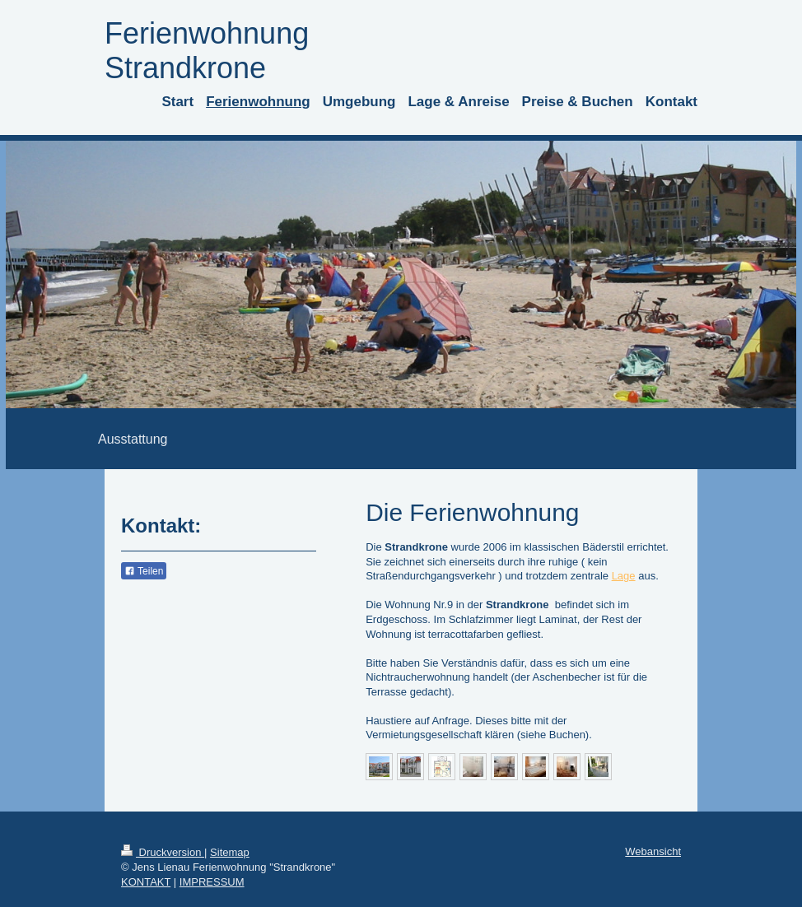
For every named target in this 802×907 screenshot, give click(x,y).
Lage (624, 576)
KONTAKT (145, 882)
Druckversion (162, 852)
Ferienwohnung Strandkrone (207, 50)
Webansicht (653, 851)
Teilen (143, 571)
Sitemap (229, 852)
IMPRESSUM (212, 882)
